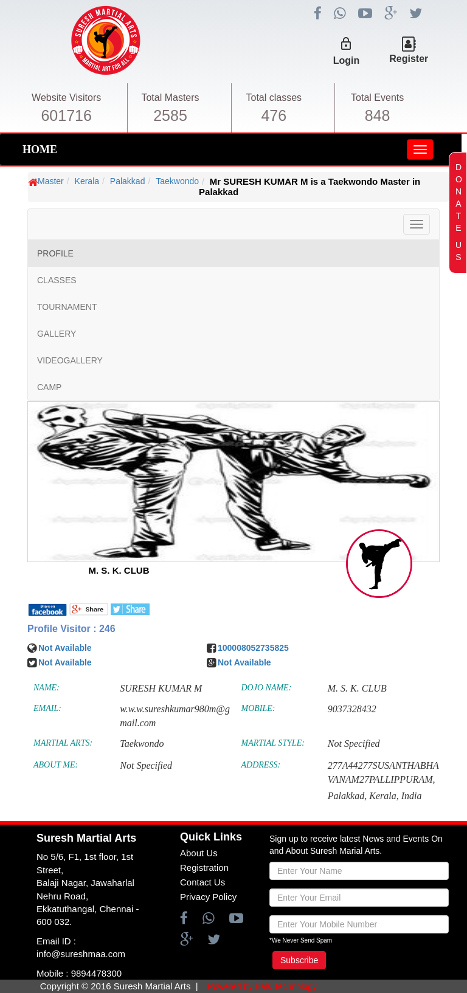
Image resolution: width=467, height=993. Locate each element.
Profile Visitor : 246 (71, 629)
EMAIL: (47, 708)
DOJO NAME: (266, 687)
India (411, 796)
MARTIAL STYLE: (273, 742)
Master (51, 181)
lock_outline (346, 43)
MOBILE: (258, 708)
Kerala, (383, 796)
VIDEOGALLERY (70, 360)
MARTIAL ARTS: (62, 742)
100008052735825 (253, 648)
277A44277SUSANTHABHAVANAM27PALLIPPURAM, (383, 772)
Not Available (65, 648)
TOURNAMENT (67, 307)
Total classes (274, 97)
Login (346, 60)
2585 (170, 115)
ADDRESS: (261, 764)
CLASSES (57, 280)
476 (273, 115)
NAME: (46, 687)
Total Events (377, 97)
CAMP (49, 387)
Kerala (87, 181)
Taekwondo (177, 181)
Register (408, 58)
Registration (204, 867)
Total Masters (170, 97)
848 (377, 115)
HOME (39, 149)
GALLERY (56, 333)
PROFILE (55, 253)
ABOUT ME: (55, 764)
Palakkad (127, 181)
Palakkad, (347, 796)
